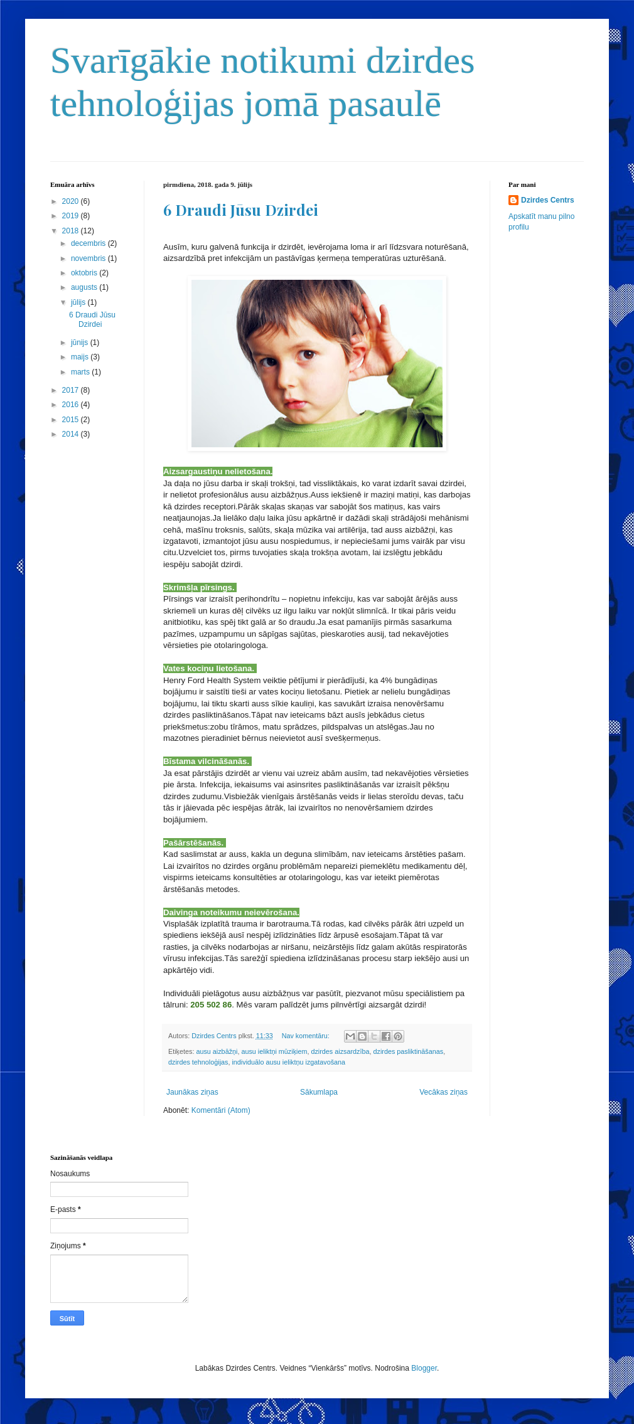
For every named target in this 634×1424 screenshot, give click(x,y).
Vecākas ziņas (443, 1092)
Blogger (424, 1368)
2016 (71, 404)
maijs (80, 357)
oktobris (85, 272)
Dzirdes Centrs (547, 200)
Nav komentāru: (306, 1035)
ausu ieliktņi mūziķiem (274, 1051)
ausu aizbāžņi (216, 1051)
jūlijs (79, 302)
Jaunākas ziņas (192, 1092)
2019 (71, 215)
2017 (71, 390)
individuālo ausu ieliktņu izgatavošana (288, 1062)
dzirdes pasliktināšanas (408, 1051)
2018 (71, 230)
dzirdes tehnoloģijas (198, 1062)
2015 (71, 419)
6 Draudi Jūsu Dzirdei (240, 209)
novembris (89, 258)
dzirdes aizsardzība (340, 1051)
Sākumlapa (319, 1092)
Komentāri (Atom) (220, 1110)
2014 (71, 434)
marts (81, 372)
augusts (85, 287)
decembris (89, 243)
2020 (71, 201)
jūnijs (80, 342)
